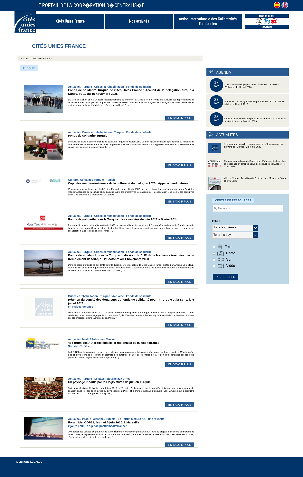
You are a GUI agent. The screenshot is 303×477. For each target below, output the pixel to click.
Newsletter (266, 26)
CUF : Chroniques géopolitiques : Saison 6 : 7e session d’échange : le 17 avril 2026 (244, 85)
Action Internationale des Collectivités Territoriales (208, 21)
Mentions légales (29, 461)
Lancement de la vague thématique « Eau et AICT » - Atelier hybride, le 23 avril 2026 (247, 102)
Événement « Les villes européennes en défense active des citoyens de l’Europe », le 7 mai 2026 (246, 149)
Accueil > (26, 58)
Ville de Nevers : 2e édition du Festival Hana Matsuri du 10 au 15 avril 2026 (247, 183)
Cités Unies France (70, 21)
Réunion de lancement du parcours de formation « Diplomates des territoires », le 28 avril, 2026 (248, 119)
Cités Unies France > (41, 58)
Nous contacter (266, 15)
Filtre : (216, 221)
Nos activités (139, 21)
